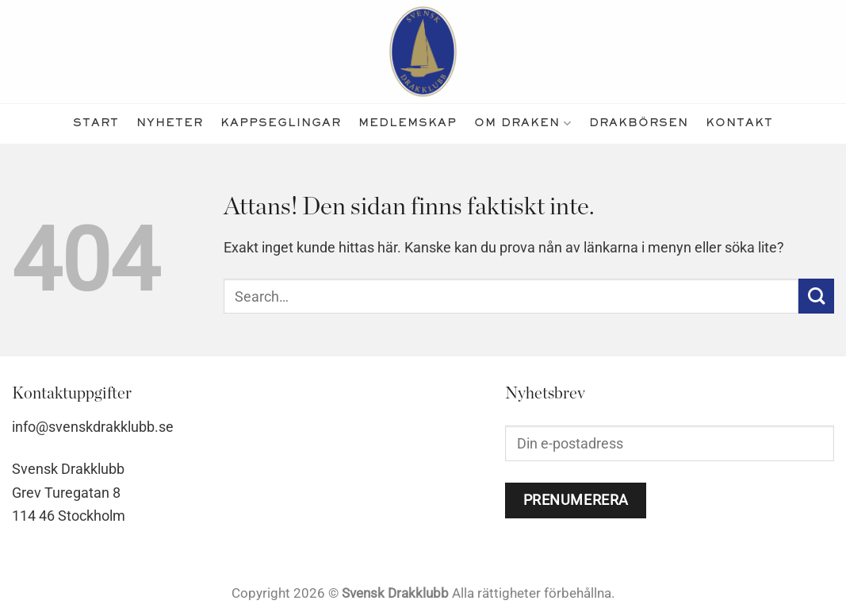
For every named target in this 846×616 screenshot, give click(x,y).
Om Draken (522, 123)
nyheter (169, 123)
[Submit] (816, 296)
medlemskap (407, 123)
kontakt (739, 123)
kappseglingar (280, 123)
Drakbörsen (638, 123)
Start (96, 123)
